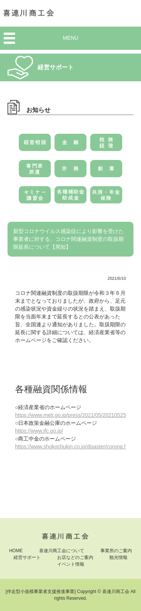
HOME (16, 550)
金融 (70, 145)
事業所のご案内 (116, 550)
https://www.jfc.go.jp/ (39, 431)
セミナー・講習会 (35, 197)
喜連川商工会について (61, 550)
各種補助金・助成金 (70, 197)
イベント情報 (70, 564)
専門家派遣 (35, 171)
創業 (106, 171)
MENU (70, 38)
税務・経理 (106, 145)
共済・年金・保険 (106, 197)
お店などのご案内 (75, 557)
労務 (70, 171)
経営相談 (35, 145)
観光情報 (118, 557)
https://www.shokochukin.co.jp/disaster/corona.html (74, 447)
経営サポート (27, 557)
